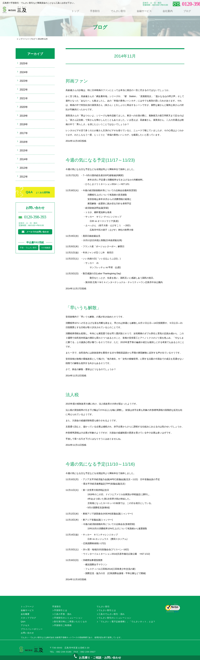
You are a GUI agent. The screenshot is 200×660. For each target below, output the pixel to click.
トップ (75, 11)
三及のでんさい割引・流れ (111, 614)
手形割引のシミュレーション (68, 618)
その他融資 (45, 248)
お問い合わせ (27, 633)
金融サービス (144, 11)
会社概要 (25, 614)
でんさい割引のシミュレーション (114, 618)
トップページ (22, 39)
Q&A (38, 192)
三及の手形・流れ (63, 614)
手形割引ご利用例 (63, 625)
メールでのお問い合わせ (37, 232)
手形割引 (95, 11)
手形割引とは (60, 610)
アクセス (25, 625)
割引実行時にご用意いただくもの (70, 621)
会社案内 (168, 11)
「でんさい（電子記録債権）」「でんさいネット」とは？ (126, 621)
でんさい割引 (118, 11)
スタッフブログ (28, 618)
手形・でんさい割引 (28, 248)
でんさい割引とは (107, 610)
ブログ (187, 11)
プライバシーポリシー (32, 629)
